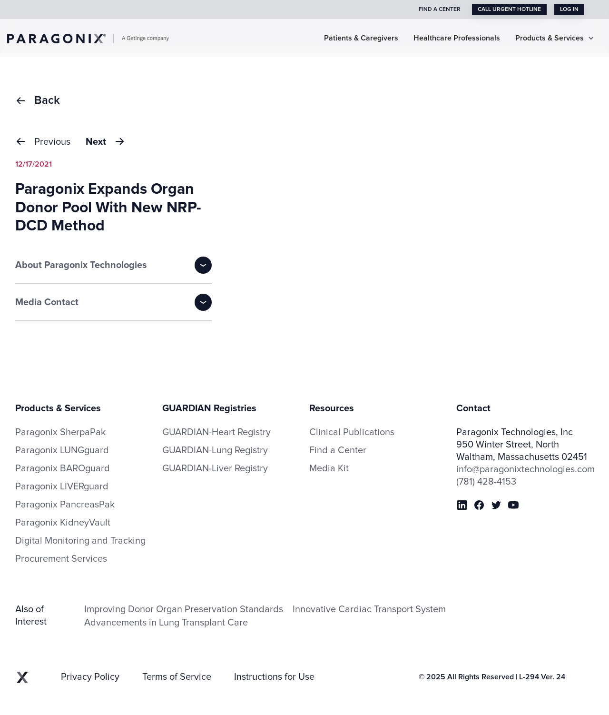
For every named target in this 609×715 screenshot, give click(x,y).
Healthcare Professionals (456, 38)
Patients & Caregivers (361, 38)
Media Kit (329, 468)
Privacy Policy (90, 677)
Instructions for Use (274, 677)
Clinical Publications (351, 432)
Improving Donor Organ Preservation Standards (183, 609)
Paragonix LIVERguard (61, 486)
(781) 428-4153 (486, 481)
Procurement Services (61, 559)
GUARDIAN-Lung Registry (215, 450)
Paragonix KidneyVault (62, 522)
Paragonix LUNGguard (62, 450)
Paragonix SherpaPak (60, 432)
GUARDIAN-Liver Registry (215, 468)
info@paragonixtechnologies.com (525, 469)
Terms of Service (176, 677)
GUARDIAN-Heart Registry (216, 432)
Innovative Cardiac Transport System (369, 609)
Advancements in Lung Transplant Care (166, 622)
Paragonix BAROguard (62, 468)
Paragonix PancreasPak (65, 504)
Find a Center (337, 450)
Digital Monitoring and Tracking (80, 540)
